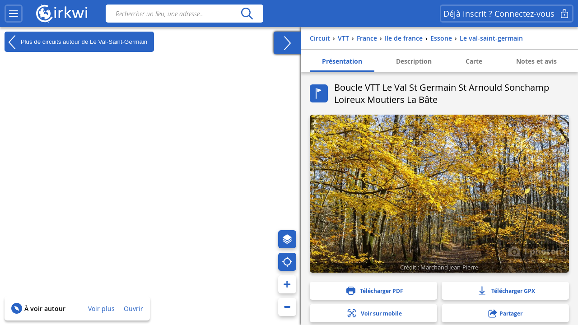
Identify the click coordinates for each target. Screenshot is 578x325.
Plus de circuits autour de (76, 42)
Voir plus (101, 308)
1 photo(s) (537, 251)
